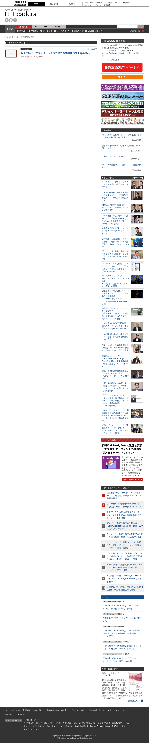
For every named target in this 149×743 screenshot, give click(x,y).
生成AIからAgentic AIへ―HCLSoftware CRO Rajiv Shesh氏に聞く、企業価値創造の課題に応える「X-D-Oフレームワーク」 (115, 361)
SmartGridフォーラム (120, 723)
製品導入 (72, 4)
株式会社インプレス (31, 720)
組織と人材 (79, 31)
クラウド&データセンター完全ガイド (38, 723)
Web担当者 (89, 2)
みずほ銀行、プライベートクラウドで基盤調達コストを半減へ (55, 53)
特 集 (57, 26)
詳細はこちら (134, 701)
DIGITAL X (116, 726)
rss (15, 20)
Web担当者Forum (70, 723)
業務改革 (23, 31)
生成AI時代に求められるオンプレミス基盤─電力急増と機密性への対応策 (115, 336)
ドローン (98, 5)
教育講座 (107, 5)
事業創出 (35, 31)
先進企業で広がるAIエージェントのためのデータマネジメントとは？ (115, 230)
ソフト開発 (108, 2)
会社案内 (64, 710)
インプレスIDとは (111, 60)
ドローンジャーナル (130, 726)
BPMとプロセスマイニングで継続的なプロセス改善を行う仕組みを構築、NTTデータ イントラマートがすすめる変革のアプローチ (115, 415)
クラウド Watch (104, 723)
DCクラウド (54, 4)
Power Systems (36, 57)
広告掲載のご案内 (52, 710)
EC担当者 (98, 2)
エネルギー (89, 5)
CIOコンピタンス (95, 31)
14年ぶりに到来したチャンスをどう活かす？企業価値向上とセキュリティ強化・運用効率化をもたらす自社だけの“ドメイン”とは (115, 313)
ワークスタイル (63, 31)
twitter (7, 20)
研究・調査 (127, 2)
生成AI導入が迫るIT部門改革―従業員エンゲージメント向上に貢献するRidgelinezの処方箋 (115, 325)
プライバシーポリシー (79, 710)
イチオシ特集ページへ (132, 480)
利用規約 (26, 710)
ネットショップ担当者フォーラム (37, 726)
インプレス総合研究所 (87, 723)
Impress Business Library (112, 53)
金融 (22, 57)
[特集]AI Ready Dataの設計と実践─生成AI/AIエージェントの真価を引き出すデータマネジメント (122, 449)
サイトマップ (119, 710)
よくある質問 (19, 714)
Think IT (58, 723)
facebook (11, 20)
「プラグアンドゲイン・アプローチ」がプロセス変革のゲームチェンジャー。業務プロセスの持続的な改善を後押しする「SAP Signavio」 (115, 400)
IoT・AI (117, 2)
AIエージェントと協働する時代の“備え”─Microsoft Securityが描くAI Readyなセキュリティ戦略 (115, 347)
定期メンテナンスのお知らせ (114, 156)
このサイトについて (12, 710)
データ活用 (47, 31)
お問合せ (8, 714)
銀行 (27, 57)
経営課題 (23, 26)
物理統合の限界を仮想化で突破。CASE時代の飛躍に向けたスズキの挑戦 (115, 207)
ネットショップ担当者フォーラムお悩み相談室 (70, 726)
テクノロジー (40, 26)
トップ (10, 29)
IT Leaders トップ (12, 37)
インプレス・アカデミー (33, 729)
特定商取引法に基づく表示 (101, 710)
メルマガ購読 (37, 710)
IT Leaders (20, 13)
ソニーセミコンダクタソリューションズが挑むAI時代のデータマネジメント (115, 184)
